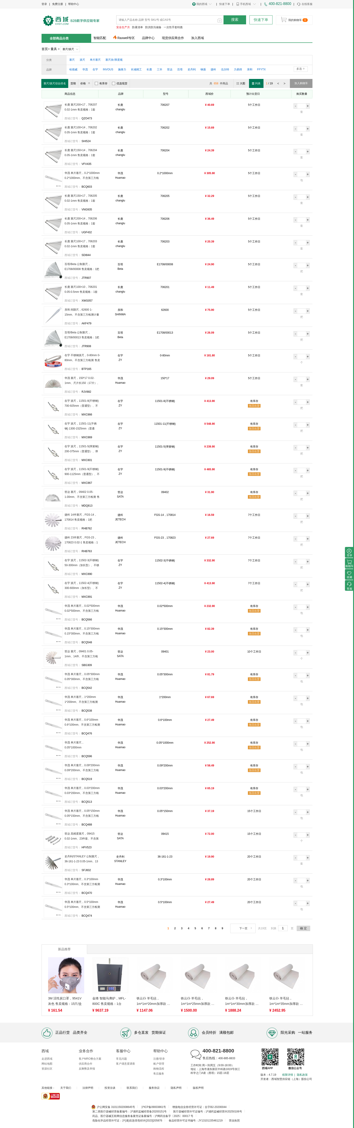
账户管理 (158, 1063)
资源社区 (47, 1068)
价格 (85, 83)
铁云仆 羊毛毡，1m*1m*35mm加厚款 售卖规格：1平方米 (286, 1001)
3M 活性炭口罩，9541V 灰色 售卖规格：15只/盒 (65, 1001)
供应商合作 (85, 1063)
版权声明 (198, 1087)
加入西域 (197, 38)
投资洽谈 (110, 1087)
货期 (73, 83)
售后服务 (158, 1073)
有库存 (101, 83)
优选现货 (119, 83)
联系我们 (132, 1087)
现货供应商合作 (173, 38)
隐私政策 (302, 1074)
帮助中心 (73, 4)
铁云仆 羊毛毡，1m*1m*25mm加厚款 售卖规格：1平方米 (197, 1001)
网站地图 (47, 1063)
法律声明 (87, 1087)
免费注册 (57, 4)
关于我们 (65, 1087)
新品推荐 (64, 949)
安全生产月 (123, 27)
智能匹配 (99, 38)
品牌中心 (148, 38)
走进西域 (47, 1058)
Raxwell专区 (126, 38)
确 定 (303, 928)
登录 (44, 4)
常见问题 (121, 1058)
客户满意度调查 (125, 1063)
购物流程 (158, 1068)
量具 (54, 49)
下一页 (246, 928)
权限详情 (287, 1074)
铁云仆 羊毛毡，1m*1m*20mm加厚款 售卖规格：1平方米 (153, 1001)
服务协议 (154, 1087)
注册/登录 (159, 1058)
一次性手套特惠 (173, 27)
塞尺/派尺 (68, 49)
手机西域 (245, 4)
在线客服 (304, 4)
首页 (45, 49)
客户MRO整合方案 (90, 1058)
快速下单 (224, 4)
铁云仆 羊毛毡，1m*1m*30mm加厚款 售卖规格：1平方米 (242, 1001)
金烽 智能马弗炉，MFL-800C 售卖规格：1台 (109, 1001)
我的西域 (201, 4)
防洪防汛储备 (153, 27)
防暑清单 (137, 27)
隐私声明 (176, 1087)
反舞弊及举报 (87, 1068)
